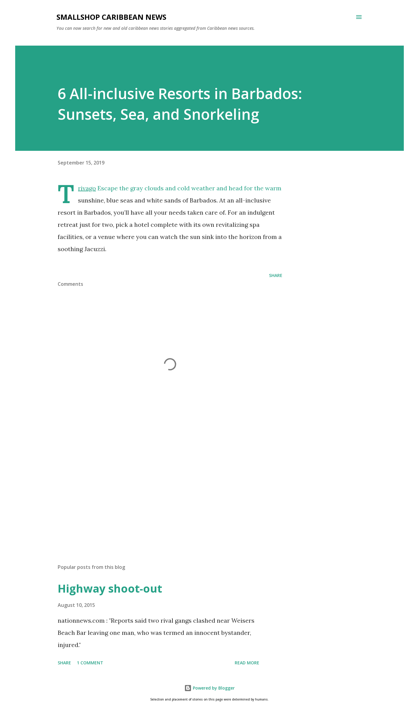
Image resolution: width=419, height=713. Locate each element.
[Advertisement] (160, 488)
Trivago (87, 188)
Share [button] (275, 275)
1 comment (90, 663)
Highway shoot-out (110, 588)
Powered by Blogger (209, 688)
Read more (247, 663)
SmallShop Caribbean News (111, 17)
